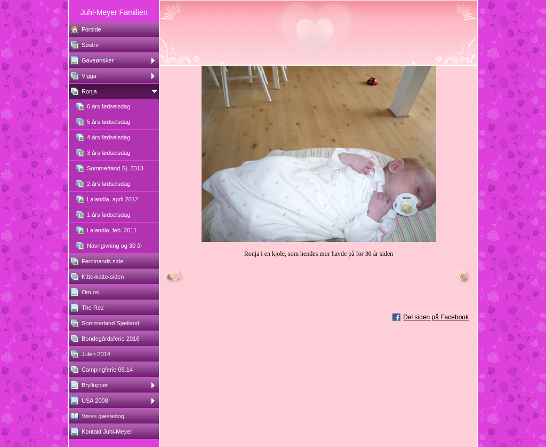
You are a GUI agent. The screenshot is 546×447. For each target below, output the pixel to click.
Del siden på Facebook (436, 317)
